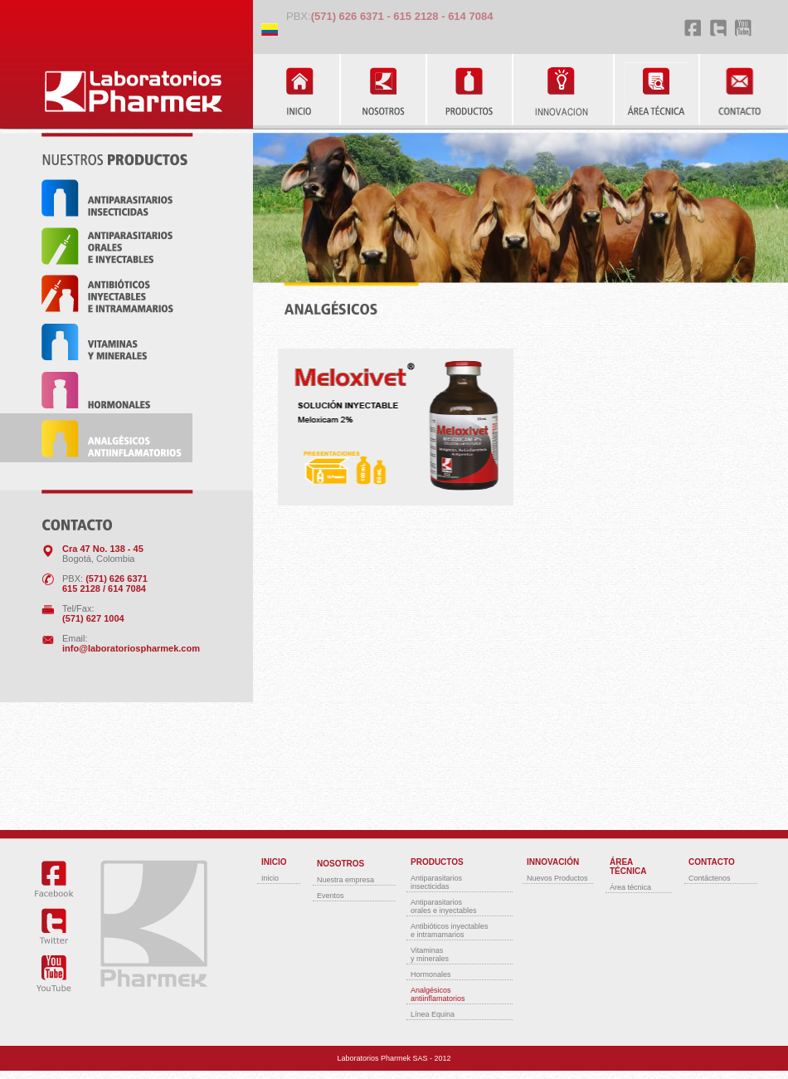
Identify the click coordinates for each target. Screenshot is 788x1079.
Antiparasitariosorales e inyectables (444, 906)
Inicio (270, 878)
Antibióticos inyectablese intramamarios (450, 930)
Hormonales (431, 974)
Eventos (330, 895)
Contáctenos (709, 878)
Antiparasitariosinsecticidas (436, 882)
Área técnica (630, 887)
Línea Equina (433, 1014)
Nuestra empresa (345, 880)
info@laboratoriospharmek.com (131, 648)
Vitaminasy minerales (430, 954)
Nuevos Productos (557, 878)
